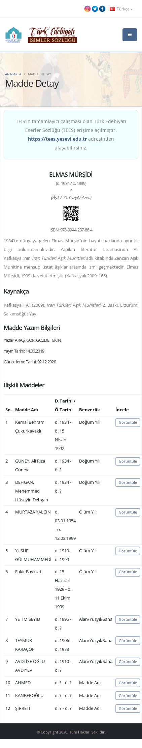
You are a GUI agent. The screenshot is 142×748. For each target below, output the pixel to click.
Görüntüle (128, 422)
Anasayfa (13, 74)
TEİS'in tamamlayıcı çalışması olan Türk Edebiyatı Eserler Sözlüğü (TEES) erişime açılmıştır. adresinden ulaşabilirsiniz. (71, 134)
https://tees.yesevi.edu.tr (57, 139)
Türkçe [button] (121, 8)
